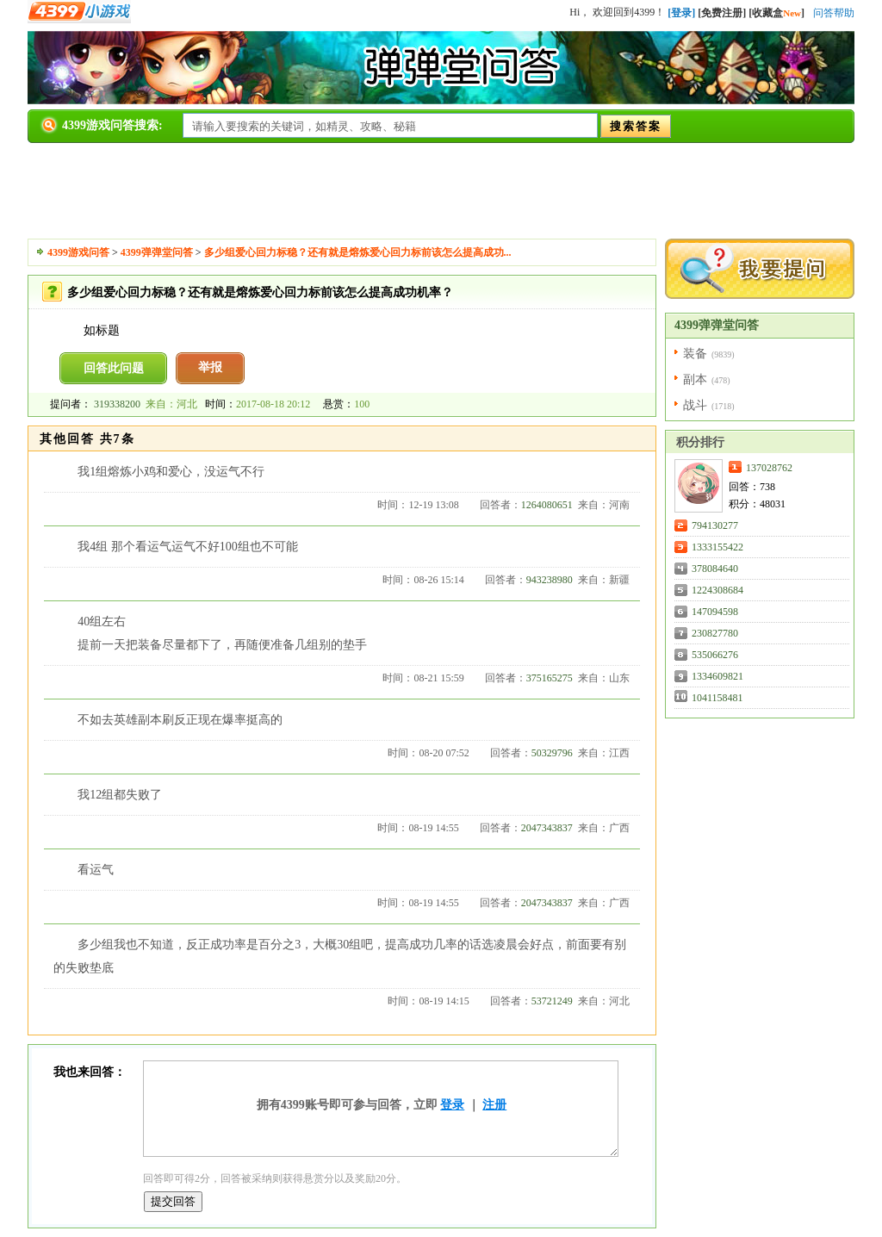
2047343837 (547, 828)
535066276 (715, 655)
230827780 (715, 633)
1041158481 (717, 698)
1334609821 (717, 676)
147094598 (715, 612)
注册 (494, 1104)
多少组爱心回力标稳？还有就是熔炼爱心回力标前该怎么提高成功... (358, 252)
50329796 (552, 753)
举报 (210, 367)
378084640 (715, 569)
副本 (695, 379)
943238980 (549, 580)
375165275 (549, 678)
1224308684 (717, 590)
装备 (695, 353)
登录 (452, 1104)
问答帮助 (833, 13)
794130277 (715, 525)
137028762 (769, 468)
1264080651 (547, 505)
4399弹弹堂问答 (157, 252)
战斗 (695, 405)
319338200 (117, 404)
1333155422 (717, 547)
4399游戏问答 (78, 252)
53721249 (552, 1001)
